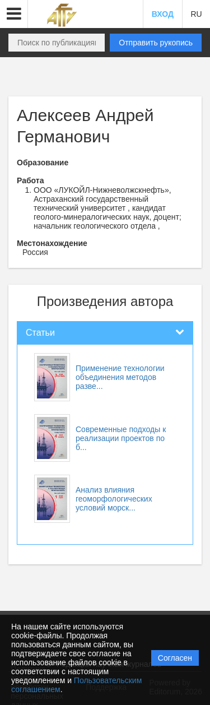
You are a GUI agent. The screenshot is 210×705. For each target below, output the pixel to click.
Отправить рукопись (156, 42)
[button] (14, 14)
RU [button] (196, 14)
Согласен (175, 657)
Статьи (40, 332)
